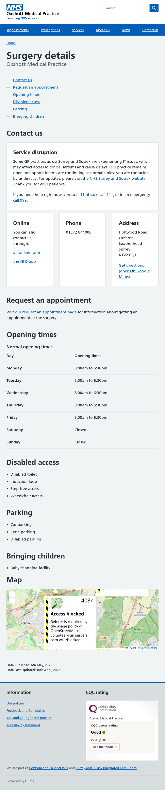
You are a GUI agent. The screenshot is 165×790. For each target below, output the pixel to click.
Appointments (18, 30)
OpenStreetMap (149, 648)
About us (103, 30)
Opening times (26, 94)
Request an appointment (35, 87)
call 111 (106, 194)
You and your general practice (29, 718)
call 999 (20, 200)
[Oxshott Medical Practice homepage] (32, 12)
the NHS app (24, 261)
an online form (26, 252)
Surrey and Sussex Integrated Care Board (106, 768)
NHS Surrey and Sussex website (118, 178)
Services (78, 30)
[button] (12, 594)
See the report (103, 747)
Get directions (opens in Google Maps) (134, 271)
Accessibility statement (23, 725)
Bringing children (28, 116)
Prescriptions (50, 30)
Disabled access (26, 101)
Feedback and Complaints (25, 711)
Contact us (150, 30)
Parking (20, 109)
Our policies (15, 703)
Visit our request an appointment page (41, 312)
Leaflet (131, 648)
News (126, 30)
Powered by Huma (20, 781)
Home (11, 43)
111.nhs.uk (88, 194)
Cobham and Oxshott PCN (48, 768)
